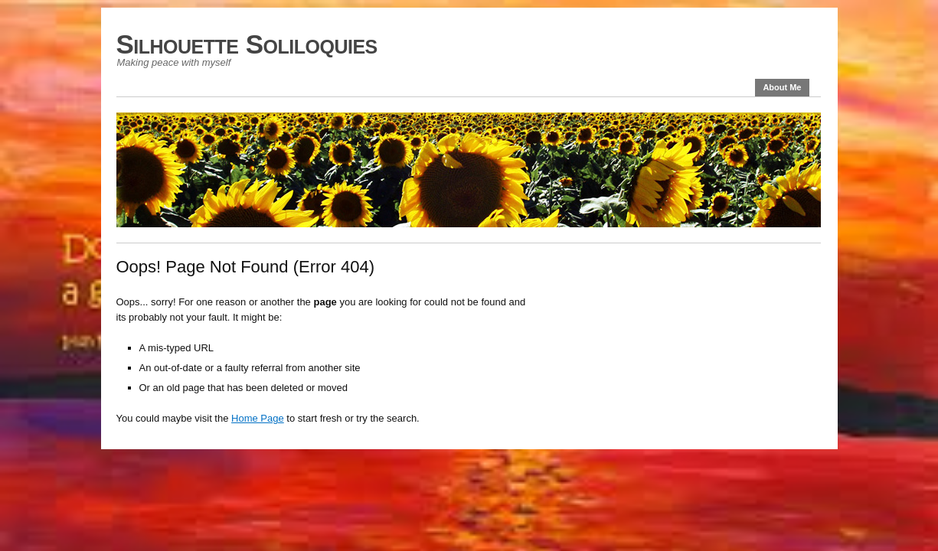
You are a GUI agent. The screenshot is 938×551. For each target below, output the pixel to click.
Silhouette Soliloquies (246, 44)
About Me (782, 87)
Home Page (257, 418)
